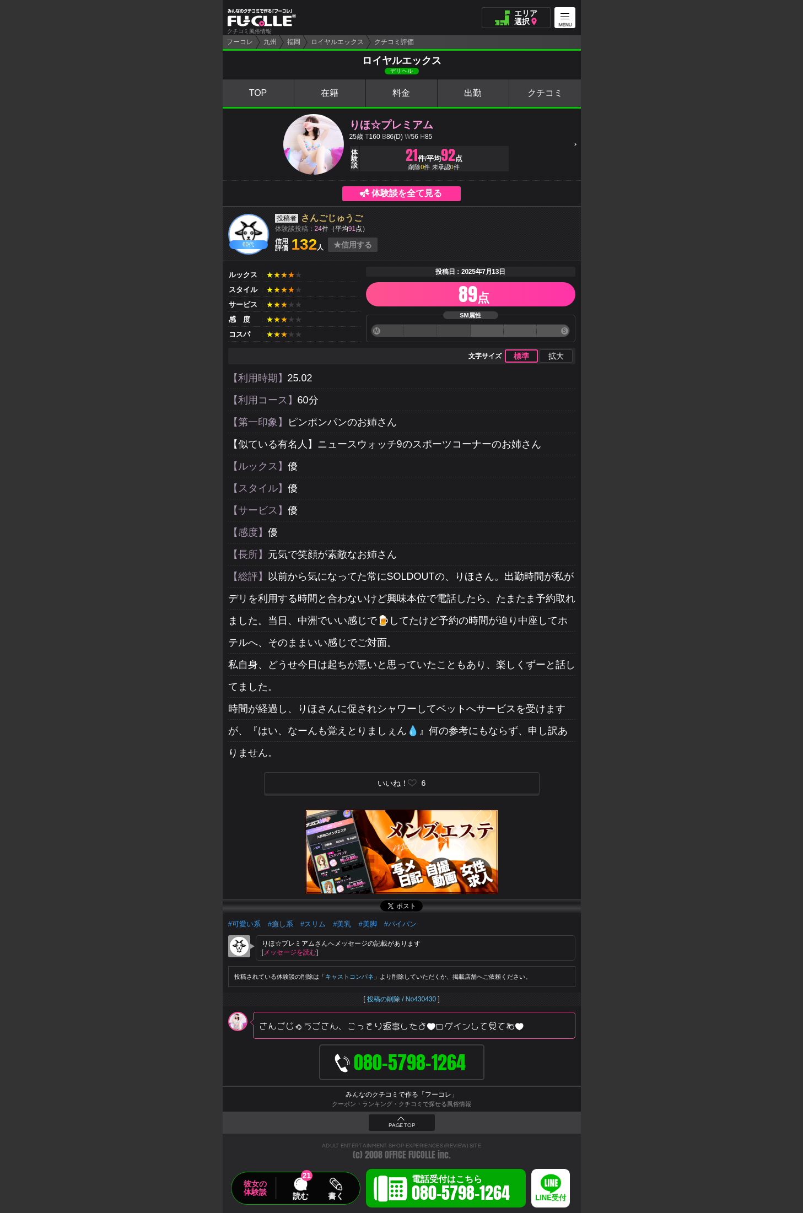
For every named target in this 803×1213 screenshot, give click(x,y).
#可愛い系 (244, 924)
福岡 (293, 42)
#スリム (313, 924)
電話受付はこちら (461, 1189)
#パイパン (400, 924)
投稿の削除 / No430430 (401, 999)
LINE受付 (550, 1198)
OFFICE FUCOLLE (410, 1155)
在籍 (329, 93)
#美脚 (367, 924)
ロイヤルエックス (337, 42)
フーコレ (240, 42)
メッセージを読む (289, 952)
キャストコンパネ (349, 976)
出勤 (473, 93)
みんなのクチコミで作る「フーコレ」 (402, 1094)
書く (335, 1196)
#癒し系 (280, 924)
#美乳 (342, 924)
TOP (258, 93)
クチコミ (545, 93)
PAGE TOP (402, 1125)
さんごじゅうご (332, 218)
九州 (270, 42)
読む (300, 1196)
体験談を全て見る (406, 193)
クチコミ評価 (394, 42)
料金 (401, 93)
